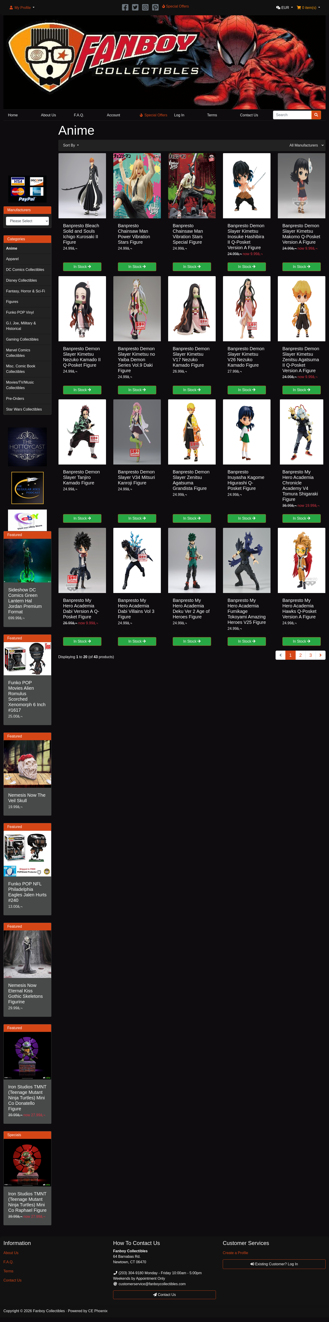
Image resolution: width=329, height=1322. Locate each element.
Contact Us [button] (164, 1295)
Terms (212, 115)
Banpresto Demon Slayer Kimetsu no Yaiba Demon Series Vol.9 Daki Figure (136, 359)
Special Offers (153, 115)
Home (13, 115)
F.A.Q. (79, 115)
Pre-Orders (15, 399)
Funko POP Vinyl (20, 312)
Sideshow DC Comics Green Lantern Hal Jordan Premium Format (25, 600)
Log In (179, 115)
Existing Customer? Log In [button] (274, 1264)
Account (113, 115)
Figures (12, 302)
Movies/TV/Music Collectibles (20, 385)
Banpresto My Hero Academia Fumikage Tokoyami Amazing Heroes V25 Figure (247, 611)
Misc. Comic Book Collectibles (20, 369)
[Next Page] (321, 655)
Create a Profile (235, 1253)
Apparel (12, 259)
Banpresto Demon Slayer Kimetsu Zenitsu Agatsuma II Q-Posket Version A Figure (300, 359)
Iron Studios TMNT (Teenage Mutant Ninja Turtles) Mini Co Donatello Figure (27, 1097)
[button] (21, 7)
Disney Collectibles (21, 280)
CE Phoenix (98, 1311)
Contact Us (249, 115)
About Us (48, 115)
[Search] (292, 115)
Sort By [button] (69, 145)
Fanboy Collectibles (49, 1311)
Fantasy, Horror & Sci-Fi (25, 291)
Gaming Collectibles (22, 339)
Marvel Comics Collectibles (18, 353)
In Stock (82, 267)
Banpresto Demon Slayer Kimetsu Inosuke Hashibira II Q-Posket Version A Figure (246, 236)
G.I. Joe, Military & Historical (21, 326)
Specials (14, 1135)
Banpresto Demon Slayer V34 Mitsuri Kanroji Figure (136, 477)
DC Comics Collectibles (25, 270)
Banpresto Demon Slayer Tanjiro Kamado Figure (81, 477)
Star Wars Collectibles (24, 409)
